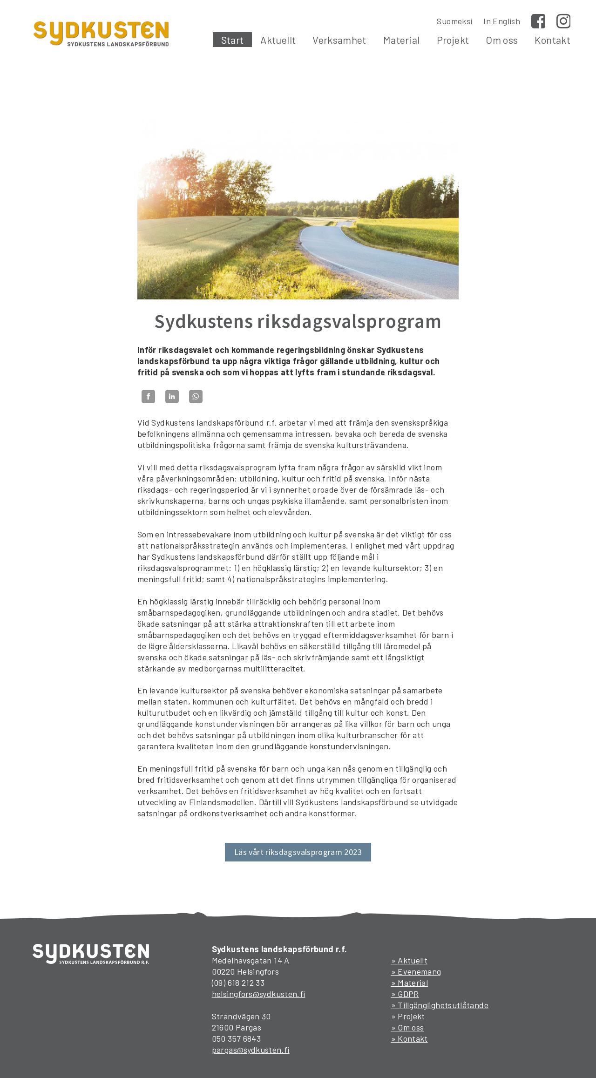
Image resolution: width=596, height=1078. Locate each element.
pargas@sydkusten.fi (251, 1049)
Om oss (502, 40)
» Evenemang (416, 971)
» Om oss (407, 1027)
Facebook (538, 21)
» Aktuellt (409, 960)
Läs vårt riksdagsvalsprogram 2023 (298, 852)
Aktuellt (278, 40)
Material (401, 40)
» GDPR (405, 994)
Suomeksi (454, 21)
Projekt (453, 40)
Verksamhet (339, 40)
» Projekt (408, 1016)
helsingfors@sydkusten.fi (258, 994)
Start (232, 40)
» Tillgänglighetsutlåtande (439, 1005)
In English (501, 21)
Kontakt (552, 40)
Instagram (563, 21)
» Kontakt (409, 1038)
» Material (409, 982)
